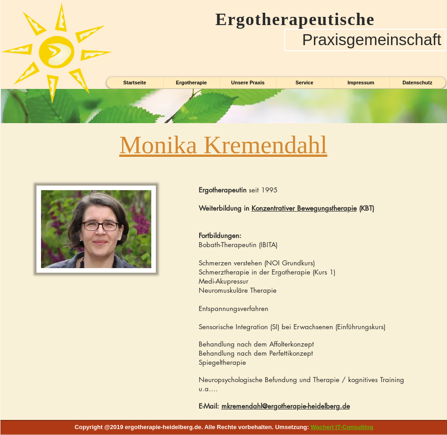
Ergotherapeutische (290, 19)
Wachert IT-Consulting (342, 427)
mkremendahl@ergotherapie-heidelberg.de (285, 406)
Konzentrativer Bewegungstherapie (304, 208)
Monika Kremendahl (223, 145)
